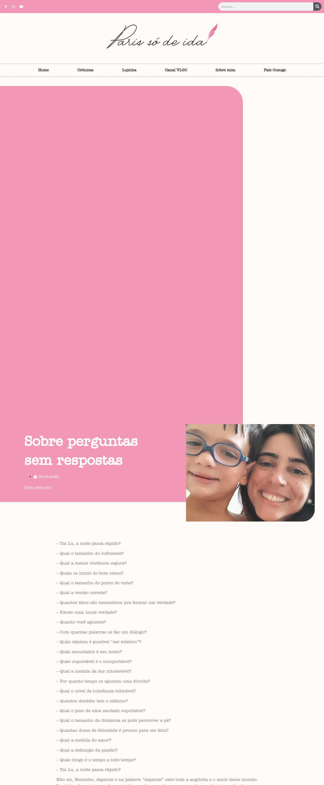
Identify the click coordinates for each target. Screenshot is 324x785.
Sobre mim (225, 70)
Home (43, 70)
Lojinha (129, 70)
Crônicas (85, 70)
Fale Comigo (275, 70)
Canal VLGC (176, 70)
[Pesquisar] (317, 6)
